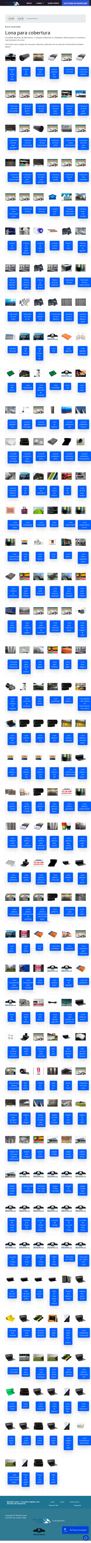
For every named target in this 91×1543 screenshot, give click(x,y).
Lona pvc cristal (82, 911)
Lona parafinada (55, 700)
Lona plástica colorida (69, 1372)
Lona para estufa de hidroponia (13, 664)
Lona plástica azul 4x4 (54, 773)
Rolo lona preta (25, 1085)
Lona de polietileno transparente (84, 456)
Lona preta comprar (40, 1406)
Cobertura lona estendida (83, 177)
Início (53, 1502)
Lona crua (67, 386)
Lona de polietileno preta (55, 456)
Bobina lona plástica (40, 71)
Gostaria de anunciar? (75, 3)
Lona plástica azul (12, 772)
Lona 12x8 (53, 349)
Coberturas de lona (27, 210)
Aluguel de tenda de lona (12, 74)
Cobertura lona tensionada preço (13, 212)
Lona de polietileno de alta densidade (13, 457)
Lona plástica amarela (69, 737)
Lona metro (68, 555)
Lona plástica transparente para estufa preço (42, 914)
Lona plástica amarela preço (83, 739)
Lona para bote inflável (82, 592)
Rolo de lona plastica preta (26, 1295)
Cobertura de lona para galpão (83, 109)
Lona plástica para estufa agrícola (68, 843)
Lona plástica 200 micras (12, 739)
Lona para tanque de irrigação (12, 703)
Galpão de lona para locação (54, 1118)
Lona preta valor (53, 1440)
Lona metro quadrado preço (83, 558)
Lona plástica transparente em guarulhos (28, 914)
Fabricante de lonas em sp (27, 316)
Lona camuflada (55, 386)
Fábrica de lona (68, 245)
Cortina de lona (12, 245)
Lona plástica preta (26, 877)
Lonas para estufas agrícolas (54, 1018)
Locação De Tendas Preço (12, 1260)
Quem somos (53, 3)
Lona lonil (53, 555)
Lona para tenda (39, 701)
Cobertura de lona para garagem (13, 144)
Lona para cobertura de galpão (27, 628)
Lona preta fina (11, 1440)
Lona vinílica (39, 981)
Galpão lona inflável (40, 1154)
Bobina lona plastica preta (68, 1295)
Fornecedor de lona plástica (55, 316)
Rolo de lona (53, 1051)
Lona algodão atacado (83, 350)
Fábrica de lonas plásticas (54, 282)
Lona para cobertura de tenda (55, 626)
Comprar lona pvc (54, 211)
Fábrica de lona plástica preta (26, 283)
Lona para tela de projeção (26, 702)
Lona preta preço (39, 1440)
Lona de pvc (25, 490)
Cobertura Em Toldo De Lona (41, 1188)
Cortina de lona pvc (40, 247)
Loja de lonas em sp (39, 353)
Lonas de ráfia (11, 1016)
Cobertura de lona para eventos (69, 109)
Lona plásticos (54, 910)
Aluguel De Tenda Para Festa (12, 1225)
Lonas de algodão (69, 982)
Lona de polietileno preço (41, 456)
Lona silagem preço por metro (68, 1443)
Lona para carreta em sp (12, 626)
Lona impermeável (70, 523)
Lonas (39, 3)
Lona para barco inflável (26, 592)
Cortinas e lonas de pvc (54, 245)
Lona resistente (69, 947)
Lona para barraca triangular (69, 592)
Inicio (29, 3)
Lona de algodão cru (12, 424)
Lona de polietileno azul (69, 424)
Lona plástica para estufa (54, 842)
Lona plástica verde (12, 1406)
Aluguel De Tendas (68, 1188)
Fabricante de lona (69, 281)
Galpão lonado (54, 1153)
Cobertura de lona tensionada (27, 142)
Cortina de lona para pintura (26, 248)
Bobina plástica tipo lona (54, 73)
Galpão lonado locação (68, 1154)
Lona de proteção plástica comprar (12, 491)
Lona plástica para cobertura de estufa (41, 843)
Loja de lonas (25, 350)
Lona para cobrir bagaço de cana (82, 629)
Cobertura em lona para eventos (27, 178)
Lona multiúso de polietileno (13, 592)
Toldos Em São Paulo (54, 1260)
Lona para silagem (82, 664)
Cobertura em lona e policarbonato (71, 142)
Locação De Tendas (54, 1222)
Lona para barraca (40, 590)
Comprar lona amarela (12, 1332)
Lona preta (25, 1405)
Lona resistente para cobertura (83, 949)
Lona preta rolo (39, 1293)
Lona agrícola (68, 349)
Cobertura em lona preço (83, 1085)
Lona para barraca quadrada (55, 592)
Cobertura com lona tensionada (13, 108)
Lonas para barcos (40, 1016)
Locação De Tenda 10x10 (40, 1260)
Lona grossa (54, 523)
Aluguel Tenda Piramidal (54, 1188)
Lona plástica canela (12, 806)
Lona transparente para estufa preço (14, 1478)
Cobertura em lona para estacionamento (15, 177)
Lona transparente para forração (28, 984)
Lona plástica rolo (68, 877)
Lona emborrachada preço (14, 524)
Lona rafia (39, 947)
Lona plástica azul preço (82, 773)
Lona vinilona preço (54, 982)
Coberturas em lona (41, 210)
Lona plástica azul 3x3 (26, 773)
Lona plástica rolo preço (82, 878)
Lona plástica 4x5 (54, 737)
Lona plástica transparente (14, 911)
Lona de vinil (67, 490)
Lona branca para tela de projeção (40, 390)
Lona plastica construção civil (84, 1373)
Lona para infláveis (54, 664)
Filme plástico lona (40, 316)
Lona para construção (13, 1370)
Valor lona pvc (53, 1085)
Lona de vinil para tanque (82, 491)
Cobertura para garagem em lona (13, 1118)
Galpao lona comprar (26, 1154)
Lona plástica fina (40, 806)
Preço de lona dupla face (25, 1480)
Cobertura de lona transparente (42, 142)
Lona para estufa (25, 1372)
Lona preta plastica (26, 1440)
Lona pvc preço (11, 948)
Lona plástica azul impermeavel (70, 772)
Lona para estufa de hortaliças (41, 1373)
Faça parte (77, 1505)
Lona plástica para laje (82, 842)
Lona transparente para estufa (84, 1440)
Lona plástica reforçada (55, 877)
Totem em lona (40, 1085)
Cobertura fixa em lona (69, 177)
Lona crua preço (82, 387)
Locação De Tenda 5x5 (26, 1260)
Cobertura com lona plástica (83, 71)
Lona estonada (41, 523)
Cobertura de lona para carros (55, 109)
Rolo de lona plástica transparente (14, 1085)
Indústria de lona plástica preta (83, 318)
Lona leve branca (40, 556)
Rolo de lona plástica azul (68, 1052)
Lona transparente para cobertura (14, 984)
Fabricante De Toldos (69, 1258)
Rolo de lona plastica (12, 1293)
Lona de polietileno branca (83, 424)
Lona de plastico (54, 424)
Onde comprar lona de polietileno (13, 1052)
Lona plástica (68, 700)
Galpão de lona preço (68, 1118)
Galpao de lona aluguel (26, 1118)
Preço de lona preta (39, 1478)
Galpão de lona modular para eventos (40, 1120)
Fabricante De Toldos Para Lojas (83, 1260)
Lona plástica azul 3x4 (40, 773)
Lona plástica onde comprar (12, 842)
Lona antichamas (27, 386)
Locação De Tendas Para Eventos (40, 1225)
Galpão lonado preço (82, 1154)
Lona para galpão (40, 664)
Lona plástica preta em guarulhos (41, 878)
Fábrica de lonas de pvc (40, 283)
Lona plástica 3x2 (40, 737)
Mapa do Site (53, 1505)
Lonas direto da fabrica (26, 1018)
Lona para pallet (68, 664)
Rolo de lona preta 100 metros (54, 1297)
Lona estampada (27, 523)
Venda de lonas (68, 1085)
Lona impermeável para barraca (14, 556)
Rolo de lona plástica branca (82, 1052)
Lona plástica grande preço (54, 807)
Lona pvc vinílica (25, 948)
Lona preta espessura (83, 1406)
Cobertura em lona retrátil (55, 177)
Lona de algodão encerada (26, 424)
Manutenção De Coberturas (28, 1188)
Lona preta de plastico (54, 1407)
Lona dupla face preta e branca (68, 1336)
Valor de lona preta (53, 1478)
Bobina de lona (26, 71)
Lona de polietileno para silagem (27, 457)
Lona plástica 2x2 (26, 737)
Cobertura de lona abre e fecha (27, 109)
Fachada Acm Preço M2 (26, 1224)
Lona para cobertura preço (69, 626)
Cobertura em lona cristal (55, 142)
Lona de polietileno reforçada (69, 456)
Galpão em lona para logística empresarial (13, 1155)
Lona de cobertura (41, 423)
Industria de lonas (12, 349)
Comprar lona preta (26, 1332)
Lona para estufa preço (53, 1373)
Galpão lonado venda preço (12, 1189)
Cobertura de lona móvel (41, 108)
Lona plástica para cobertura (27, 842)
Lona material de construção (84, 1332)
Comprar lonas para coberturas (70, 211)
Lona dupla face (53, 1332)
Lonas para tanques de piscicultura (70, 1018)
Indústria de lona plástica (69, 316)
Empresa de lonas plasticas (40, 1332)
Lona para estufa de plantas (26, 667)
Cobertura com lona (69, 70)
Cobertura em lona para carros (83, 144)
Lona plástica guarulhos (69, 806)
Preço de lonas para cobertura (41, 1052)
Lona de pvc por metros (54, 491)
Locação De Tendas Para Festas (83, 1225)
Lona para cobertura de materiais (41, 628)
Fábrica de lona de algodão (83, 247)
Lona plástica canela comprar (26, 807)
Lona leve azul (25, 556)
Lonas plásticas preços (83, 1016)
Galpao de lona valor (82, 1118)
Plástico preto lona (26, 1051)
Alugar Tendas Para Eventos (83, 1189)
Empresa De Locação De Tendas (69, 1225)
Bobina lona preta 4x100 (82, 1295)
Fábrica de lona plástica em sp (12, 283)
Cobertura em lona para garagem (41, 178)
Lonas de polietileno (83, 981)
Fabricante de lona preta (13, 316)
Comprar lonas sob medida (83, 212)
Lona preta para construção (70, 911)
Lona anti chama (12, 387)
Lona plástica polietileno (13, 877)
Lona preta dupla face (68, 1407)
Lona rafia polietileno (55, 947)
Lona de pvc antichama (41, 490)
